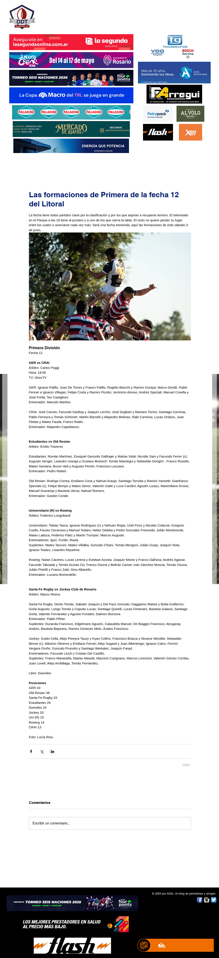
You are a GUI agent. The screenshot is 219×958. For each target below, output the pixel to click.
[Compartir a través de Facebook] (31, 751)
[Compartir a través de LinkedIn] (52, 751)
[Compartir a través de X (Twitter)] (42, 751)
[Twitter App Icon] (213, 900)
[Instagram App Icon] (206, 900)
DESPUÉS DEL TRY (68, 14)
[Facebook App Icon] (199, 900)
